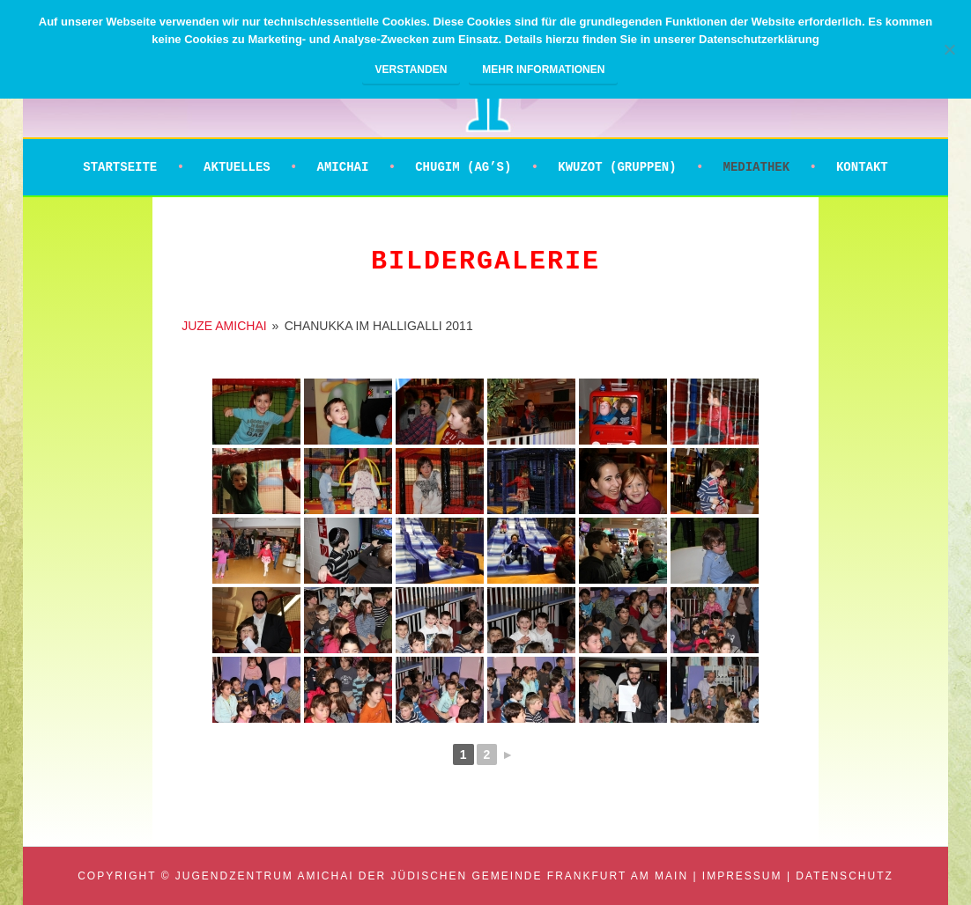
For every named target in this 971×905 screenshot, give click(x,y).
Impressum (742, 876)
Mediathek (756, 167)
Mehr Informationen (543, 69)
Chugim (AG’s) (463, 167)
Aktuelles (237, 167)
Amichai (343, 167)
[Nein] (949, 49)
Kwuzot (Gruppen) (617, 167)
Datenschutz (844, 876)
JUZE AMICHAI (224, 326)
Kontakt (862, 167)
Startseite (120, 167)
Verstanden (411, 69)
